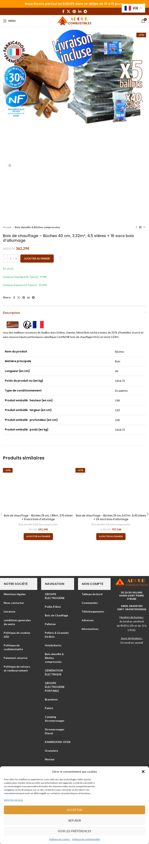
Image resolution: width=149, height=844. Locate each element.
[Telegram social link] (85, 11)
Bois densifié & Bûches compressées (37, 227)
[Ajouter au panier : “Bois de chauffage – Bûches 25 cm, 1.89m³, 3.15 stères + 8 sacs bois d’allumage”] (38, 536)
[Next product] (144, 227)
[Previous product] (136, 227)
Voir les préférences (74, 831)
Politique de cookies (59, 839)
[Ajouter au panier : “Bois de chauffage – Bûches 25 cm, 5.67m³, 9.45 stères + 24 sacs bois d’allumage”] (111, 536)
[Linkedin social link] (79, 11)
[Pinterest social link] (74, 11)
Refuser (74, 820)
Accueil (7, 227)
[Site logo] (74, 20)
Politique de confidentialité (86, 839)
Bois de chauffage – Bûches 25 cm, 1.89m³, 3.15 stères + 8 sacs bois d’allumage (38, 517)
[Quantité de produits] (11, 258)
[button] (143, 771)
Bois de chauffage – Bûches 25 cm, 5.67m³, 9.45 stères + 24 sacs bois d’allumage (111, 517)
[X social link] (68, 11)
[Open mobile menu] (9, 21)
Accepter (74, 810)
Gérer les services (13, 799)
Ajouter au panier (37, 258)
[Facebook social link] (63, 11)
